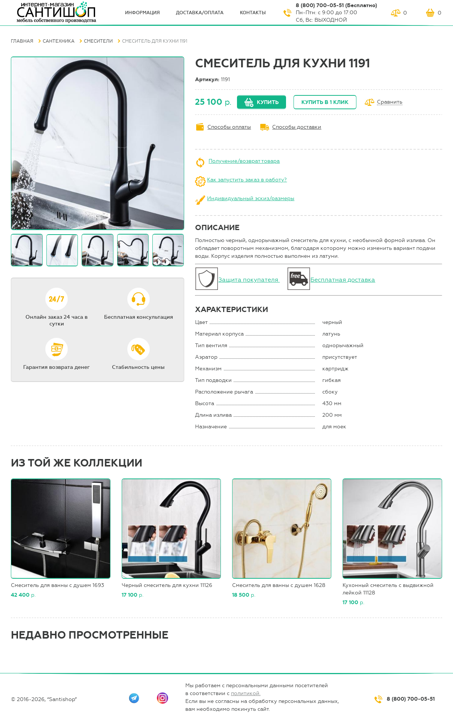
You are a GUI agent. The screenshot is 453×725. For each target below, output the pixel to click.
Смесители (98, 41)
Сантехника (59, 41)
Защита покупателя (249, 279)
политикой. (246, 693)
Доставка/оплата (200, 12)
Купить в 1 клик (325, 102)
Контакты (253, 12)
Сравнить (389, 102)
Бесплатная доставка (342, 279)
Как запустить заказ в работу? (247, 180)
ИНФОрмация (142, 12)
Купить (268, 102)
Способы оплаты (229, 127)
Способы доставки (296, 127)
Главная (22, 41)
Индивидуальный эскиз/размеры (250, 198)
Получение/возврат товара (244, 161)
